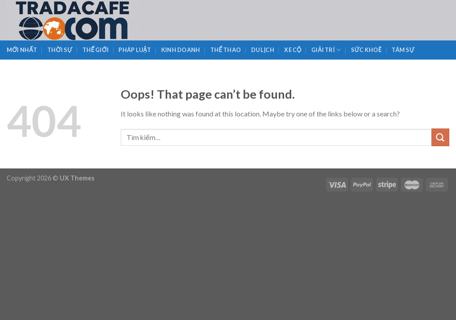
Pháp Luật (134, 49)
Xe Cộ (292, 49)
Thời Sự (59, 49)
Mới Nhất (22, 49)
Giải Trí (326, 50)
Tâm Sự (402, 49)
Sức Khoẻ (366, 49)
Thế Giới (95, 49)
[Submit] (440, 137)
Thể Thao (225, 49)
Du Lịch (262, 49)
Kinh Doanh (180, 49)
